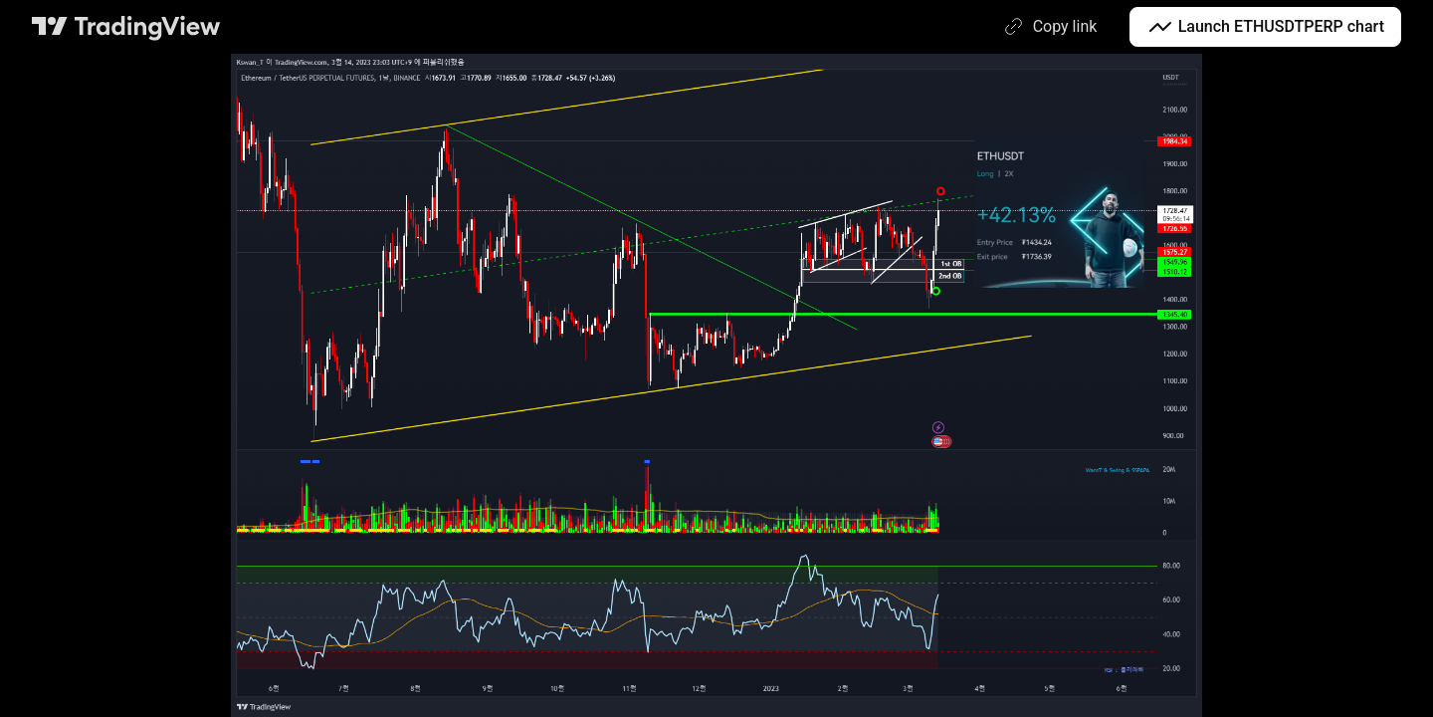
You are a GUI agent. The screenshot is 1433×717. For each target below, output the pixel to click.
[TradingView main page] (126, 27)
